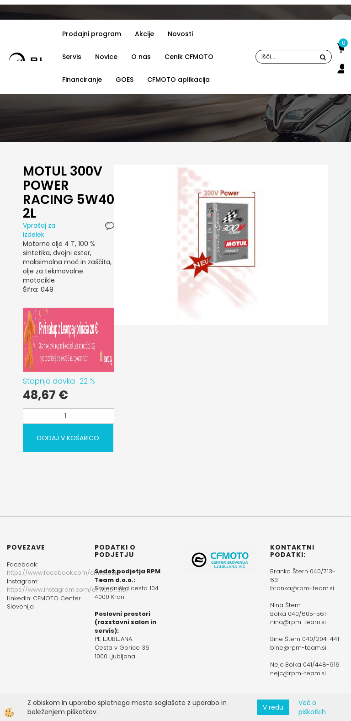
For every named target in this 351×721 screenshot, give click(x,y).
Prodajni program (91, 33)
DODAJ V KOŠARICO (68, 438)
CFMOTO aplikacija (178, 79)
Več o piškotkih (312, 707)
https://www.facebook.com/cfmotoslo (63, 572)
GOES (124, 79)
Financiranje (82, 79)
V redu (273, 707)
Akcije (144, 33)
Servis (71, 56)
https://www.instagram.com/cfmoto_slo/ (68, 589)
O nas (141, 56)
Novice (106, 56)
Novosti (180, 33)
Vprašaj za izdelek (39, 230)
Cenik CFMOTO (189, 56)
